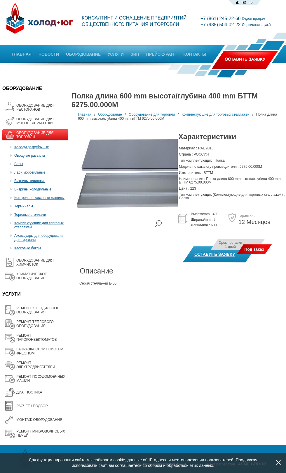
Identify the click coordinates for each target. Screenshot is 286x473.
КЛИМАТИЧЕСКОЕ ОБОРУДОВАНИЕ (31, 276)
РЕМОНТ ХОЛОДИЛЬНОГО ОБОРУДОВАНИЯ (38, 310)
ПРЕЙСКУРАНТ (161, 54)
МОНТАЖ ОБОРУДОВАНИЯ (39, 420)
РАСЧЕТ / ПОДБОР (32, 406)
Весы (18, 164)
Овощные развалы (29, 155)
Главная (84, 114)
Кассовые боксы (27, 248)
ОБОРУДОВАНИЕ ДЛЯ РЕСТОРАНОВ (35, 107)
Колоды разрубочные (31, 147)
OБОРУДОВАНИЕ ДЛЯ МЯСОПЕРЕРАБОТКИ (35, 121)
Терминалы (23, 206)
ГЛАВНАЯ (22, 54)
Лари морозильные (30, 172)
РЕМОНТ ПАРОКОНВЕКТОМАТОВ (36, 337)
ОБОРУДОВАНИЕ (83, 54)
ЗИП (135, 54)
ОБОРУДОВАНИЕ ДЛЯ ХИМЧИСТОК (35, 262)
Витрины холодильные (32, 189)
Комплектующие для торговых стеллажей (215, 114)
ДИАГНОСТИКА (29, 392)
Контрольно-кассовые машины (39, 198)
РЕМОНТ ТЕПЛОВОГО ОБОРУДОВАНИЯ (35, 324)
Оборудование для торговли (152, 114)
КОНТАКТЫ (194, 54)
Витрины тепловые (29, 181)
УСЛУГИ (116, 54)
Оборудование (110, 114)
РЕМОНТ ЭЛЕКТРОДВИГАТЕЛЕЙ (35, 365)
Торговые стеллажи (30, 215)
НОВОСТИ (49, 54)
